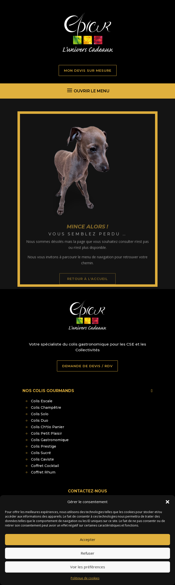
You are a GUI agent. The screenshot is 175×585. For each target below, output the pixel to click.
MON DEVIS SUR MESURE (87, 70)
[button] (167, 507)
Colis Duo (39, 420)
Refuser (87, 559)
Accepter (87, 545)
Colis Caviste (42, 459)
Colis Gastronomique (50, 440)
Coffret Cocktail (45, 466)
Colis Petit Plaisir (46, 433)
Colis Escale (41, 401)
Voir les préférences (87, 573)
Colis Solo (39, 414)
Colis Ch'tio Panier (47, 427)
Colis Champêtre (46, 407)
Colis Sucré (41, 453)
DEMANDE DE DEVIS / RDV (87, 366)
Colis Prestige (43, 446)
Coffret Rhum (43, 472)
